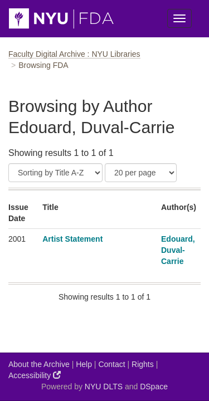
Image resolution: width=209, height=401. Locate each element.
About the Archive (39, 364)
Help (84, 364)
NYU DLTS (104, 386)
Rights (143, 364)
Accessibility (34, 375)
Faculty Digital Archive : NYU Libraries (74, 54)
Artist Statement (72, 238)
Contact (111, 364)
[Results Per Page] (141, 172)
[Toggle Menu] (179, 18)
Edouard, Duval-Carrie (178, 250)
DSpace (154, 386)
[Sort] (55, 172)
